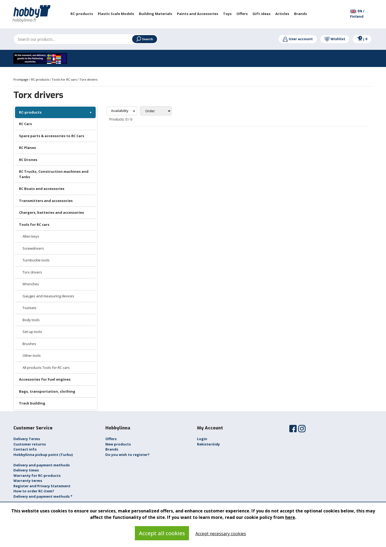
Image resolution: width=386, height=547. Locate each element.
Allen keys (31, 236)
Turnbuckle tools (36, 260)
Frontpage (21, 79)
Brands (111, 449)
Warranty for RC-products (37, 475)
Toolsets (29, 307)
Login (202, 438)
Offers (111, 438)
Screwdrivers (33, 248)
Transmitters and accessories (46, 200)
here (290, 517)
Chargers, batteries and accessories (51, 212)
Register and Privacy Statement (41, 486)
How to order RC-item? (33, 491)
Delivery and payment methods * (42, 496)
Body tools (31, 319)
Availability (120, 110)
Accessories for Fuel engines (44, 379)
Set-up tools (32, 331)
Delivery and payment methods (41, 465)
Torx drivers (32, 272)
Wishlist (334, 38)
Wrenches (31, 284)
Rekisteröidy (208, 444)
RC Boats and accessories (41, 188)
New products (118, 444)
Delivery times (26, 470)
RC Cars (25, 123)
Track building (32, 403)
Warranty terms (27, 480)
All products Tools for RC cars (46, 367)
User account (298, 38)
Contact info (25, 449)
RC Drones (28, 159)
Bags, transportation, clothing (47, 391)
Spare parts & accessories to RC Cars (51, 135)
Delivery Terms (26, 438)
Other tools (32, 355)
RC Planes (27, 147)
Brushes (29, 343)
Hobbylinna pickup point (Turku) (43, 454)
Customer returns (29, 444)
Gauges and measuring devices (48, 296)
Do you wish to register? (127, 454)
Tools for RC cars (34, 224)
